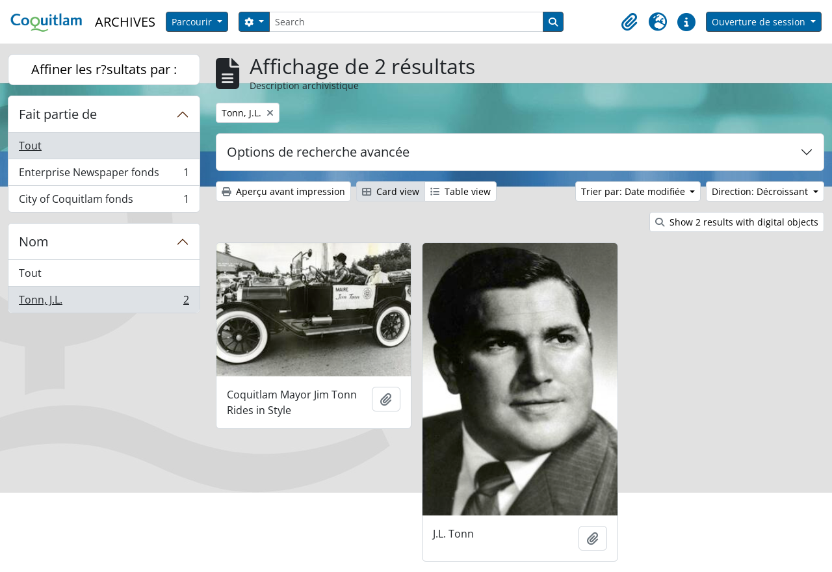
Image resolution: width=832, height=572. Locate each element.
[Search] (406, 22)
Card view (390, 191)
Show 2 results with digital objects (736, 222)
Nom (34, 241)
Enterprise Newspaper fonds (103, 175)
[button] (629, 22)
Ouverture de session (760, 22)
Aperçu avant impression (283, 191)
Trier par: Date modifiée (634, 191)
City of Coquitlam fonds (103, 201)
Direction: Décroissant (761, 191)
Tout (30, 145)
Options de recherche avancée (318, 152)
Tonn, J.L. (103, 302)
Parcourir (193, 22)
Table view (460, 191)
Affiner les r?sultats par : (104, 69)
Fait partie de (58, 114)
